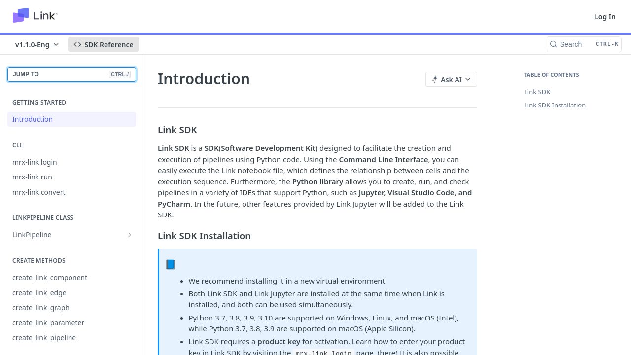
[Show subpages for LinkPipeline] (130, 235)
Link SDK (537, 91)
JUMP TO (72, 74)
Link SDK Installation (555, 105)
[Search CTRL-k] (584, 44)
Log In (605, 16)
